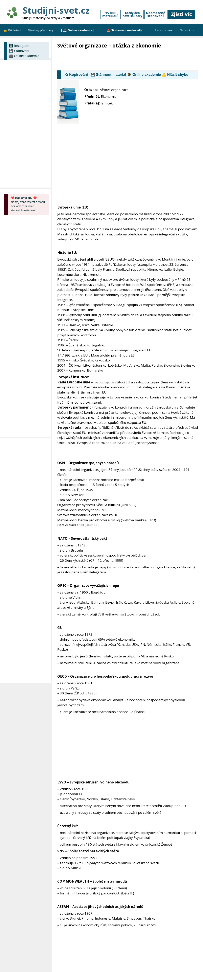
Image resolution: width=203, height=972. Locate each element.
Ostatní (189, 30)
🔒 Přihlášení (12, 30)
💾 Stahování (19, 51)
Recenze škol (163, 30)
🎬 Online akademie (24, 56)
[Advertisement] (129, 60)
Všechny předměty (41, 30)
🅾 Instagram (19, 46)
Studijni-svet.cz (56, 10)
